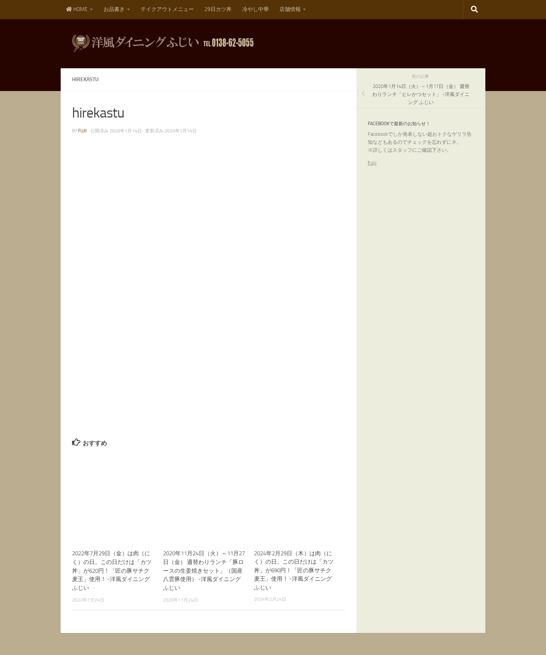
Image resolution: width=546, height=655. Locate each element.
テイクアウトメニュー (167, 9)
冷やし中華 (255, 9)
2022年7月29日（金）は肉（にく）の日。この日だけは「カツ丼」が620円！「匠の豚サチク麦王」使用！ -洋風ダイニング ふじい (112, 570)
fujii (82, 131)
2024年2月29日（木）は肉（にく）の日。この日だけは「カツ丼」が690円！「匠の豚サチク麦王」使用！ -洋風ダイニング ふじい (294, 570)
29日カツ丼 (218, 9)
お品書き (114, 9)
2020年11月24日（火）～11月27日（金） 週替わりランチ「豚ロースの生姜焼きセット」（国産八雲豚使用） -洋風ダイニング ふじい (204, 570)
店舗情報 (290, 9)
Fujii (372, 163)
